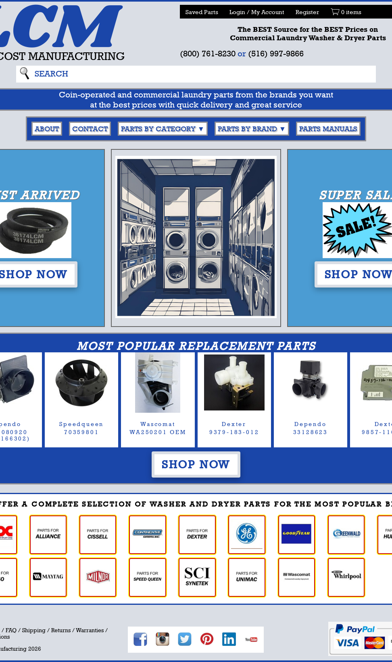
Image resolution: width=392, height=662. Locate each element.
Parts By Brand (247, 128)
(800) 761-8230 (208, 53)
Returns (61, 630)
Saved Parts (202, 12)
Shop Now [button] (196, 464)
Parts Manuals (328, 128)
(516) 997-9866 (276, 53)
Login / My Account (256, 12)
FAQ (11, 630)
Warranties (90, 630)
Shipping (34, 630)
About (47, 128)
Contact (90, 128)
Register (307, 12)
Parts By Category (158, 128)
